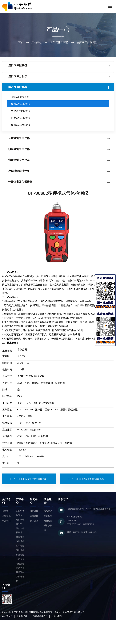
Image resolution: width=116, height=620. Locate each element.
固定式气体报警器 (20, 117)
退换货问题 (48, 527)
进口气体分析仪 (20, 521)
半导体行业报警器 (20, 110)
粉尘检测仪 (57, 616)
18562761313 (72, 520)
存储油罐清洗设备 (20, 565)
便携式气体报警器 (20, 103)
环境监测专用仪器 (20, 539)
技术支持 (34, 520)
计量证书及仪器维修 (20, 576)
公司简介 (6, 511)
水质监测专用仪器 (20, 557)
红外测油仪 (7, 616)
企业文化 (6, 515)
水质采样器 (22, 616)
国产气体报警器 (20, 530)
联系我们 (6, 520)
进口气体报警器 (20, 512)
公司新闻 (34, 511)
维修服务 (48, 520)
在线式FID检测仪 (20, 96)
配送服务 (48, 515)
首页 (21, 42)
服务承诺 (48, 511)
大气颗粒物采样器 (39, 616)
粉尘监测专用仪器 (20, 548)
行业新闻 (34, 515)
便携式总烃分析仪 (20, 124)
